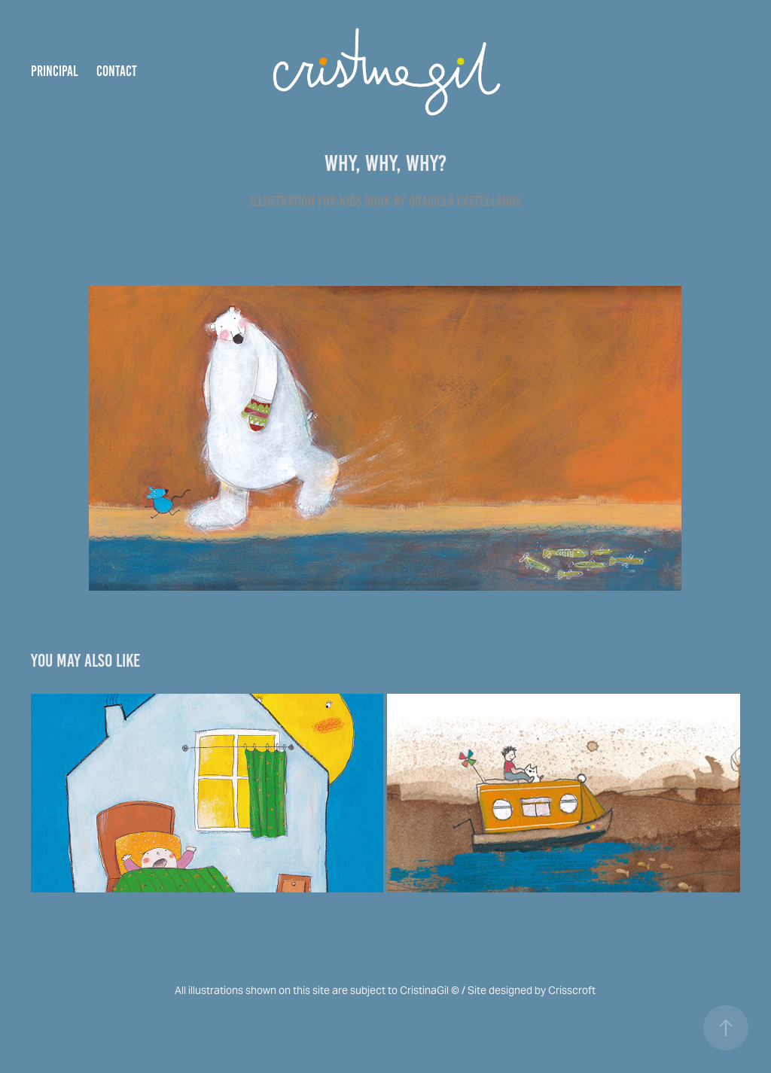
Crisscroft (572, 990)
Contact (116, 71)
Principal (54, 71)
